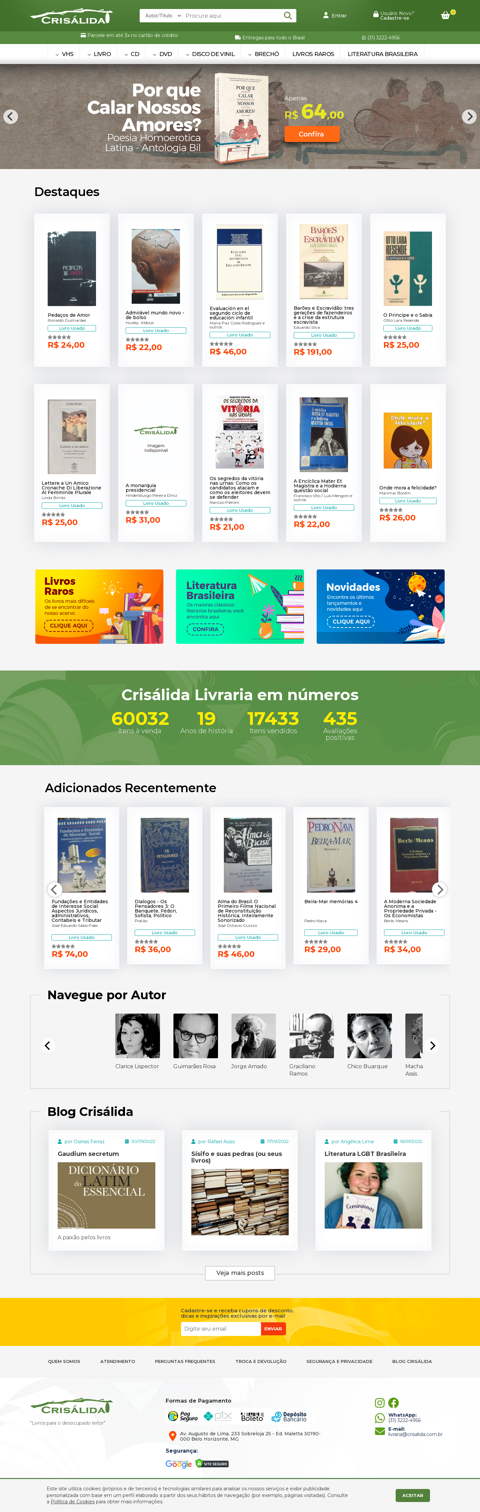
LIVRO (99, 54)
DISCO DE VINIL (210, 54)
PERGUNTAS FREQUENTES (185, 1361)
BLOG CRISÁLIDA (412, 1361)
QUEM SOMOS (64, 1361)
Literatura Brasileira (382, 54)
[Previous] (10, 116)
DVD (162, 54)
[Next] (469, 116)
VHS (64, 54)
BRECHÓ (263, 54)
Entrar (335, 15)
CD (131, 54)
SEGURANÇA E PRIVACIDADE (339, 1361)
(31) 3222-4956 (381, 37)
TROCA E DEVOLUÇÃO (260, 1361)
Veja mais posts (240, 1273)
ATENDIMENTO (117, 1361)
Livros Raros (313, 54)
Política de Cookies (73, 1502)
